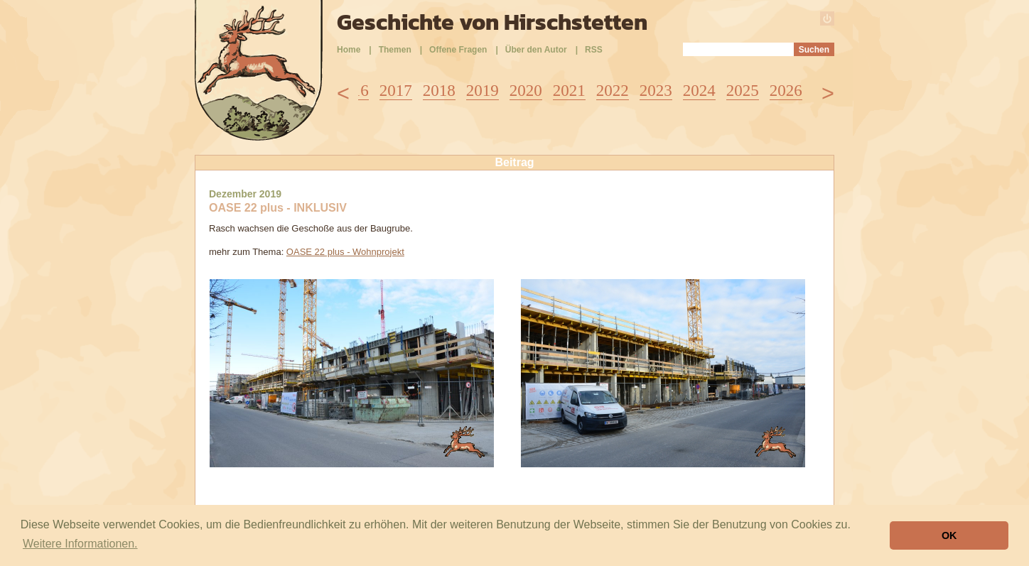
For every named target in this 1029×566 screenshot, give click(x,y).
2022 (612, 90)
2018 (439, 90)
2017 (395, 90)
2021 (569, 90)
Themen (395, 50)
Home (348, 50)
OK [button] (949, 535)
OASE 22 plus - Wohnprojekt (345, 251)
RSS (594, 50)
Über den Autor (536, 50)
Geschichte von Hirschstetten (492, 22)
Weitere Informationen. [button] (80, 544)
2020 (526, 90)
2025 (742, 90)
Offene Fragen (458, 50)
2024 (699, 90)
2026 (786, 90)
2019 (482, 90)
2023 (656, 90)
